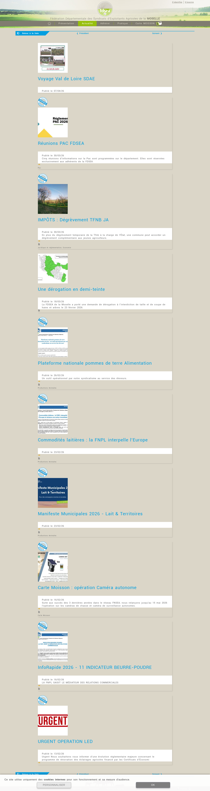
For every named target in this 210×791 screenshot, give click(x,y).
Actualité (87, 23)
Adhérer (105, 23)
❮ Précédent (83, 33)
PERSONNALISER (54, 785)
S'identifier (177, 2)
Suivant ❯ (157, 33)
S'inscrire (189, 2)
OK (153, 785)
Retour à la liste (30, 33)
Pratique (123, 23)
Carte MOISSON (149, 23)
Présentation (66, 23)
